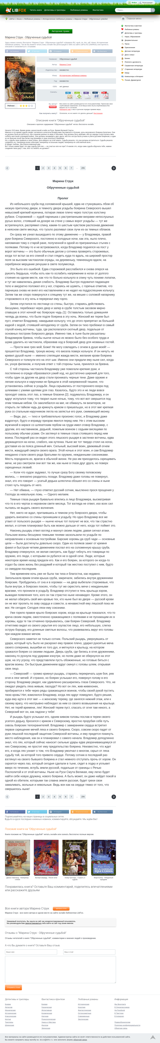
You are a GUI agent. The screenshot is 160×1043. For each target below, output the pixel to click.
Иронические (10, 1010)
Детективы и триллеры (55, 10)
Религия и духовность (133, 62)
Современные (84, 1016)
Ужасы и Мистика (49, 1022)
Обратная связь (120, 1028)
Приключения (130, 47)
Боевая (44, 1004)
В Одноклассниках (83, 51)
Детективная (47, 1010)
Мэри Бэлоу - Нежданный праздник (103, 879)
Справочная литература (134, 66)
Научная (45, 1016)
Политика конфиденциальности (127, 1025)
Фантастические (84, 1010)
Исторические (10, 1013)
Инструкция (98, 113)
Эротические (83, 1019)
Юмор (127, 73)
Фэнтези (45, 1025)
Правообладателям (122, 1022)
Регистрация (147, 2)
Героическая (47, 1007)
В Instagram (59, 51)
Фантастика (97, 10)
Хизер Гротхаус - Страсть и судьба (75, 879)
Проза (127, 44)
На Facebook (14, 51)
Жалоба (52, 107)
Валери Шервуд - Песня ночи (46, 878)
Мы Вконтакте (104, 51)
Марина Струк (65, 65)
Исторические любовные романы (73, 76)
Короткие (81, 1007)
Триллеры (9, 1022)
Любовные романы (79, 10)
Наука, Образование (132, 37)
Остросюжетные (84, 1013)
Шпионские (9, 1025)
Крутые (8, 1019)
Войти (134, 2)
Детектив (8, 1007)
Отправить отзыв (13, 988)
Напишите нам (65, 109)
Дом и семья (129, 55)
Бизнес (127, 58)
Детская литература (132, 51)
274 (83, 168)
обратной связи (80, 1039)
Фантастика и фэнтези (133, 26)
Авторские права (60, 31)
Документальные (131, 40)
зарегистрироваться (33, 924)
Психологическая (49, 1019)
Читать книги (36, 10)
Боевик (8, 1004)
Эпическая (46, 1028)
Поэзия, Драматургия (133, 80)
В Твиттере (36, 51)
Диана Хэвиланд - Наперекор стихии (17, 879)
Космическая (47, 1013)
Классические (10, 1016)
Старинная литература (133, 69)
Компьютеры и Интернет (134, 76)
